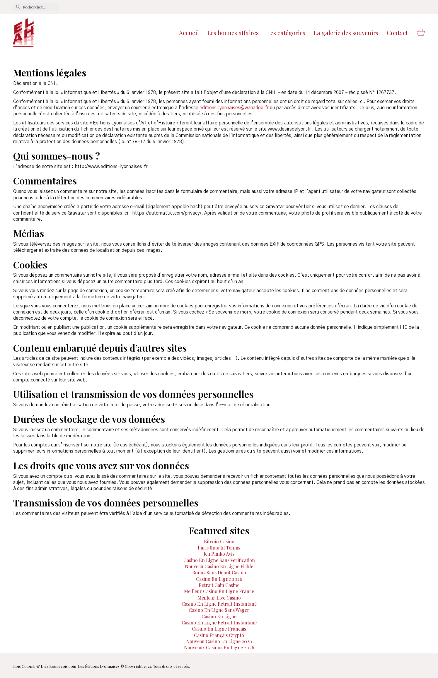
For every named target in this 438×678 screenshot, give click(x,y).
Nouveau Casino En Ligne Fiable (219, 566)
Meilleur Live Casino (219, 598)
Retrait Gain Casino (219, 585)
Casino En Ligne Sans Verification (219, 560)
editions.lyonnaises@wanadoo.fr (234, 107)
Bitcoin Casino (219, 541)
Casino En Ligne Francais (219, 629)
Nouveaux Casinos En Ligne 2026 (219, 647)
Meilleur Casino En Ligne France (219, 591)
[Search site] (18, 7)
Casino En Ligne (219, 616)
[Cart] (421, 33)
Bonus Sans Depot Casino (219, 572)
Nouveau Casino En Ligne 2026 (219, 641)
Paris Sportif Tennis (219, 548)
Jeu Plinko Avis (219, 554)
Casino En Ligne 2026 (219, 579)
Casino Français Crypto (219, 635)
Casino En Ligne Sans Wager (219, 610)
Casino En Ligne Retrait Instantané (219, 604)
